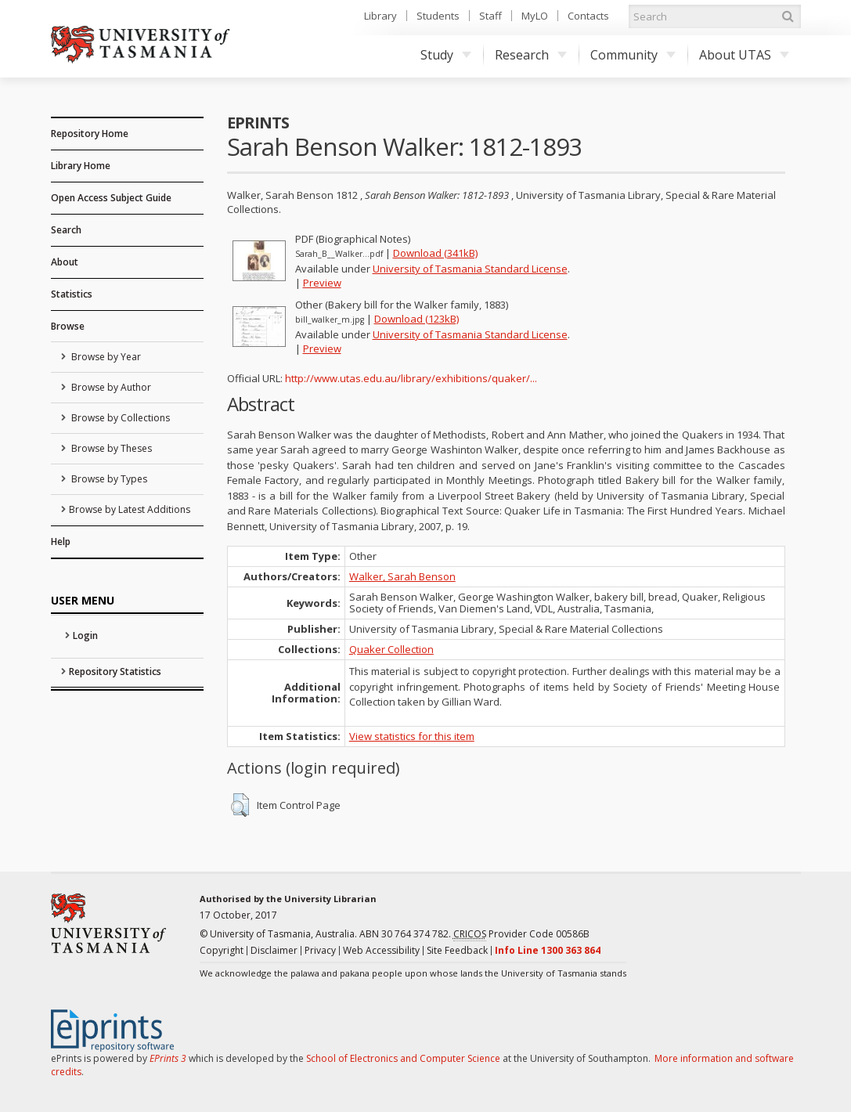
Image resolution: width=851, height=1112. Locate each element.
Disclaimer (274, 950)
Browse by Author (110, 387)
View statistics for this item (411, 736)
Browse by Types (108, 479)
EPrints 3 (168, 1058)
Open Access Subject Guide (111, 197)
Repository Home (89, 133)
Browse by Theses (110, 448)
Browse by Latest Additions (129, 509)
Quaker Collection (391, 649)
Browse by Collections (119, 417)
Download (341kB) (435, 253)
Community (633, 54)
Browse (68, 326)
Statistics (71, 294)
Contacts (588, 16)
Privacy (320, 950)
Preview (322, 283)
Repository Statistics (115, 671)
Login (85, 635)
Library (380, 16)
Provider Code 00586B (521, 934)
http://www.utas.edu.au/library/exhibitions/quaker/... (411, 378)
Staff (490, 16)
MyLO (534, 16)
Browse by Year (105, 356)
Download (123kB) (416, 319)
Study (445, 54)
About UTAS (744, 54)
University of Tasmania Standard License (470, 269)
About (64, 262)
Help (60, 541)
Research (531, 54)
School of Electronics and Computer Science (403, 1058)
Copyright (221, 950)
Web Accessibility (381, 950)
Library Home (80, 165)
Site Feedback (457, 950)
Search (66, 229)
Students (438, 16)
